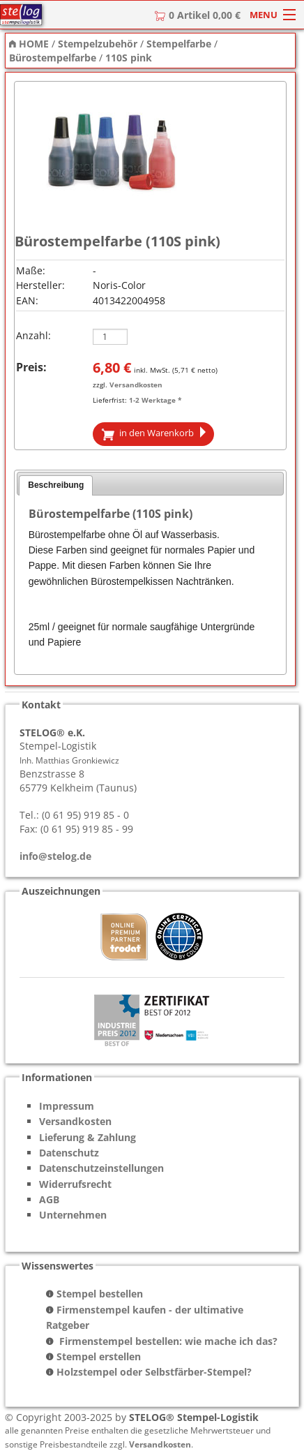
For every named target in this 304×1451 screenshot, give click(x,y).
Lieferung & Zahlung (87, 1137)
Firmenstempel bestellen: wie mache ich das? (167, 1341)
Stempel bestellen (99, 1293)
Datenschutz (69, 1152)
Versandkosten (135, 384)
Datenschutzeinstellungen (101, 1168)
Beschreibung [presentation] (56, 485)
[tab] (56, 485)
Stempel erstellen (98, 1356)
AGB (49, 1199)
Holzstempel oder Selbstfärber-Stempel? (154, 1371)
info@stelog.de (55, 856)
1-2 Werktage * (155, 400)
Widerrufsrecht (75, 1184)
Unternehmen (73, 1214)
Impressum (66, 1106)
